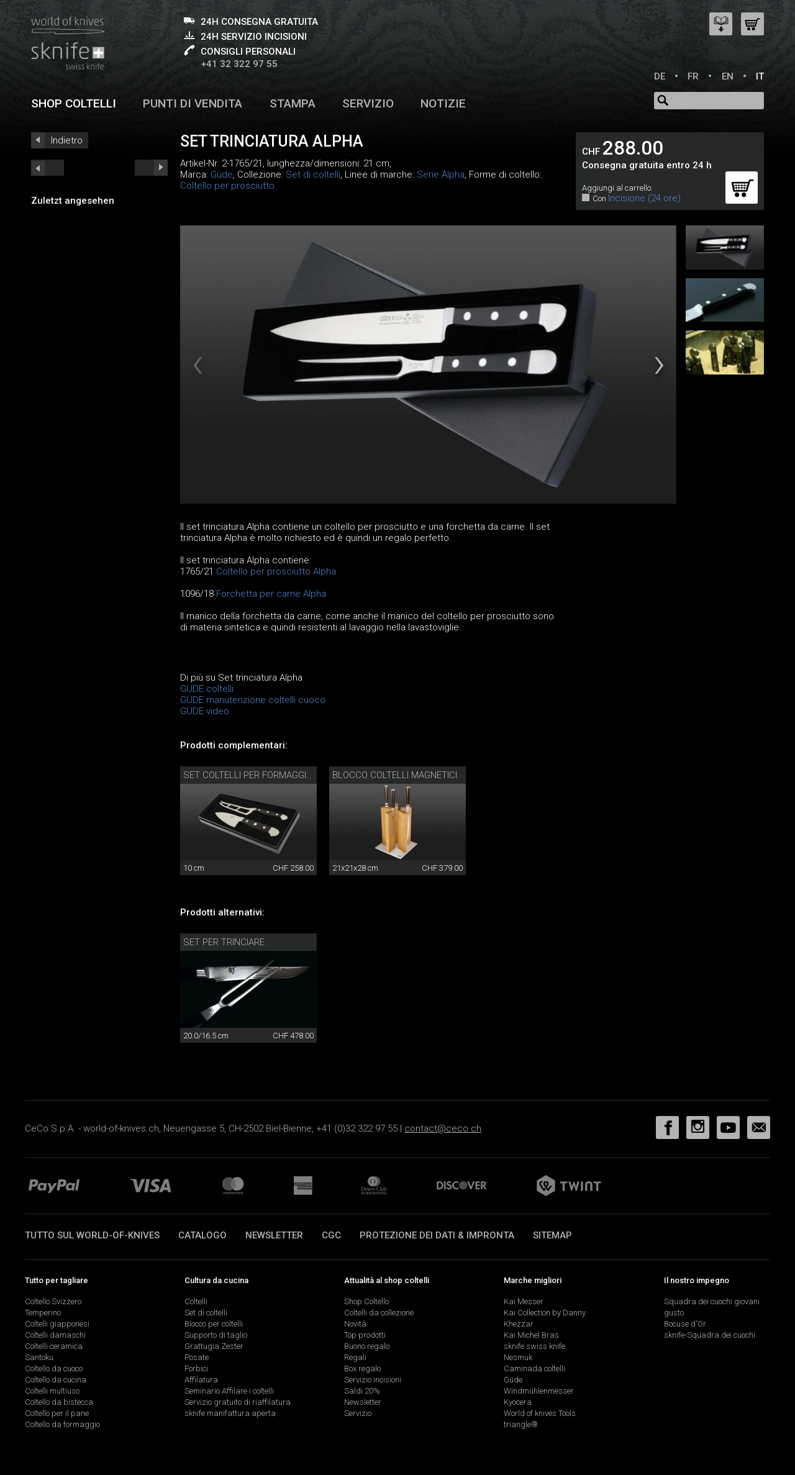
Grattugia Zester (213, 1346)
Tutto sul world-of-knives (92, 1235)
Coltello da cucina (55, 1379)
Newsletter (274, 1235)
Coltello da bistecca (59, 1402)
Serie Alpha (441, 174)
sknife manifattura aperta (230, 1413)
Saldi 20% (362, 1391)
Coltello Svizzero (53, 1301)
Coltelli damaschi (55, 1335)
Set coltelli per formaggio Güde (260, 775)
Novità (355, 1323)
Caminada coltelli (534, 1368)
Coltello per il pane (57, 1413)
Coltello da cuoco (54, 1368)
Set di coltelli (313, 174)
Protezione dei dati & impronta (437, 1235)
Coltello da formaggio (62, 1424)
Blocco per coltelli (213, 1323)
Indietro (67, 140)
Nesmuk (518, 1357)
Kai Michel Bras (531, 1335)
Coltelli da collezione (379, 1312)
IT (760, 76)
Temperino (43, 1312)
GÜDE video (204, 711)
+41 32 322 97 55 (239, 64)
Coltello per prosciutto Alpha (276, 571)
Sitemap (552, 1235)
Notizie (443, 103)
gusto (674, 1312)
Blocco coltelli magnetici (394, 775)
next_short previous (47, 168)
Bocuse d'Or (685, 1323)
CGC (331, 1235)
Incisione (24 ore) (644, 198)
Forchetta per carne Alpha (271, 593)
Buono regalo (366, 1346)
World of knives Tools (540, 1413)
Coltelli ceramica (54, 1346)
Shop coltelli (73, 103)
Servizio (368, 103)
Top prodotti (365, 1335)
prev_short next (151, 168)
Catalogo (202, 1235)
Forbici (196, 1368)
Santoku (39, 1357)
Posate (196, 1357)
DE (659, 76)
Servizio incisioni (372, 1379)
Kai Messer (523, 1301)
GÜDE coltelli (207, 688)
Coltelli (195, 1301)
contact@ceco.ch (442, 1128)
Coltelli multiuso (52, 1391)
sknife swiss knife (534, 1346)
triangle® (521, 1424)
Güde (222, 174)
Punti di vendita (192, 103)
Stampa (293, 103)
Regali (355, 1357)
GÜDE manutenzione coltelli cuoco (252, 700)
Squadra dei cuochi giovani (712, 1301)
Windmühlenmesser (539, 1391)
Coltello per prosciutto (227, 185)
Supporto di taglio (215, 1335)
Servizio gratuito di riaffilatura (237, 1402)
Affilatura (201, 1379)
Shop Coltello (366, 1301)
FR (693, 76)
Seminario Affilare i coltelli (229, 1391)
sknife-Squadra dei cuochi (709, 1335)
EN (728, 76)
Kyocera (518, 1402)
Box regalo (362, 1368)
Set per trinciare (224, 942)
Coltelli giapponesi (57, 1323)
